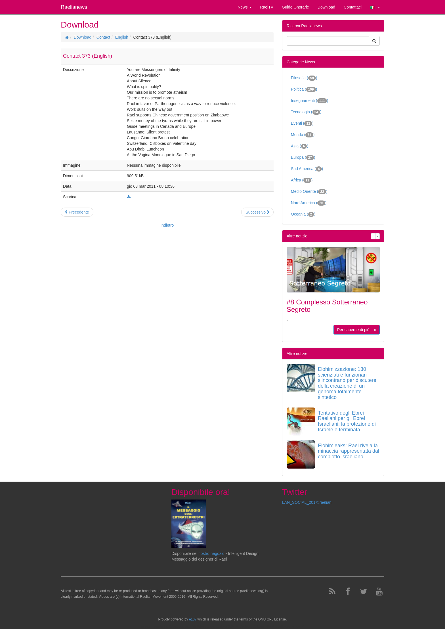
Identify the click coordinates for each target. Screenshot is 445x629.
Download (82, 37)
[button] (375, 7)
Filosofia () (304, 78)
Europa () (303, 157)
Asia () (299, 146)
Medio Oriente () (309, 191)
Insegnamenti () (309, 100)
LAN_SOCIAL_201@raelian (306, 502)
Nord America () (308, 203)
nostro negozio (211, 553)
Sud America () (307, 169)
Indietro (167, 225)
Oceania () (303, 214)
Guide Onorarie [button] (295, 7)
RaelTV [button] (266, 7)
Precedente (77, 212)
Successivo (257, 212)
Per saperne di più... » (356, 329)
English (121, 37)
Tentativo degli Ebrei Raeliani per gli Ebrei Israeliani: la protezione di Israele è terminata (347, 421)
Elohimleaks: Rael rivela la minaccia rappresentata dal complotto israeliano (348, 451)
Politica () (304, 89)
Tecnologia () (306, 112)
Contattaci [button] (353, 7)
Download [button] (326, 7)
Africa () (301, 180)
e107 (192, 619)
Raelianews (74, 7)
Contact (103, 37)
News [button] (244, 7)
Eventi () (302, 123)
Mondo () (302, 134)
